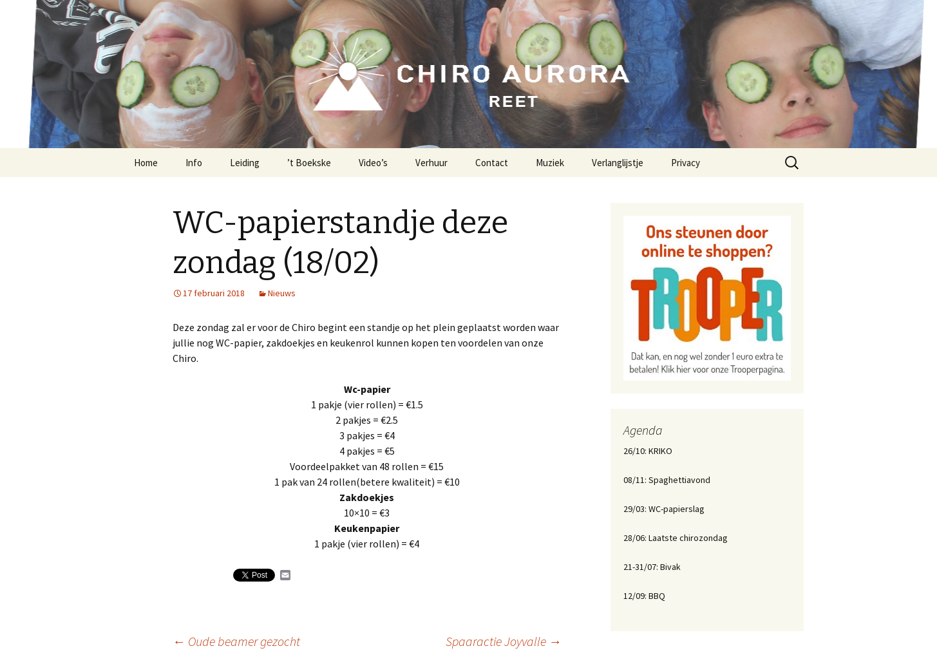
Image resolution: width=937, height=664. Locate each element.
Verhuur (431, 163)
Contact (491, 163)
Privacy (685, 163)
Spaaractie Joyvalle (504, 641)
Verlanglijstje (617, 163)
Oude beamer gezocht (236, 641)
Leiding (245, 163)
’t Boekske (309, 163)
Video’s (373, 163)
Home (146, 163)
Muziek (550, 163)
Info (193, 163)
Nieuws (282, 293)
